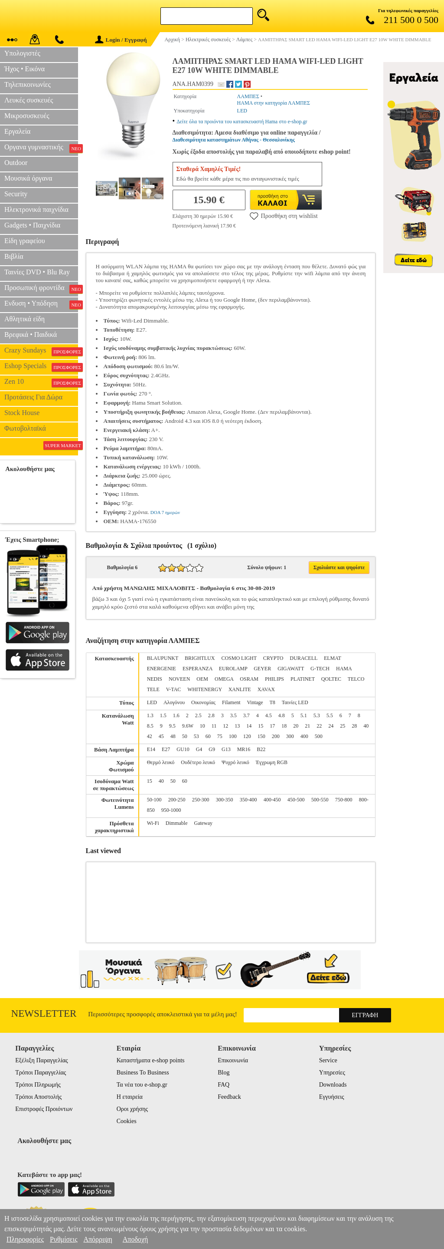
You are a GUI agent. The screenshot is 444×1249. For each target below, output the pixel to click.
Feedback (229, 1097)
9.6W (187, 726)
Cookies (127, 1121)
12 (225, 726)
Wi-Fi (153, 823)
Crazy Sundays (41, 351)
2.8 (211, 715)
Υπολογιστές (22, 53)
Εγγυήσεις (331, 1097)
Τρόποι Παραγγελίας (40, 1072)
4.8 (281, 715)
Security (15, 194)
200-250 (177, 800)
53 (196, 736)
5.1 (303, 715)
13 (237, 726)
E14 (151, 749)
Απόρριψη (97, 1239)
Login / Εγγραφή (121, 39)
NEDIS (154, 679)
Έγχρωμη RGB (271, 762)
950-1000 (171, 810)
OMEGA (224, 679)
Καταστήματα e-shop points (151, 1060)
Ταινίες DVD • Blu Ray (37, 272)
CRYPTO (273, 658)
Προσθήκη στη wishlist (284, 216)
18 (284, 726)
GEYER (262, 669)
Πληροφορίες (25, 1239)
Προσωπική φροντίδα (41, 288)
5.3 (316, 715)
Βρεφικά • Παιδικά (30, 334)
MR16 (244, 749)
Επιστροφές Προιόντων (43, 1109)
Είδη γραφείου (24, 240)
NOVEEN (179, 679)
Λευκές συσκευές (28, 100)
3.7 (246, 715)
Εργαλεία (17, 131)
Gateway (203, 823)
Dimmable (177, 823)
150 (261, 736)
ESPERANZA (197, 669)
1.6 (176, 715)
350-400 (248, 800)
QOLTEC (331, 679)
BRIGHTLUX (200, 658)
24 (330, 726)
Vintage (255, 702)
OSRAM (249, 679)
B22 (261, 749)
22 (319, 726)
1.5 (163, 715)
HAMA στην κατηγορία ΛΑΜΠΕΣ (273, 103)
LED (242, 111)
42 (149, 736)
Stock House (21, 412)
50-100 (154, 800)
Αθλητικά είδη (24, 319)
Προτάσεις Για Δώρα (33, 397)
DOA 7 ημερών (165, 512)
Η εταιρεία (130, 1097)
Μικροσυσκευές (26, 115)
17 (272, 726)
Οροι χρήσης (132, 1109)
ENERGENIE (161, 669)
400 (304, 736)
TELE (153, 689)
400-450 (272, 800)
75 (219, 736)
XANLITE (240, 689)
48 (173, 736)
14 (248, 726)
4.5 (268, 715)
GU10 (182, 749)
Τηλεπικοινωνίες (27, 84)
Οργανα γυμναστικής (41, 148)
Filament (231, 702)
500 (319, 736)
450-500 (296, 800)
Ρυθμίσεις (63, 1239)
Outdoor (15, 162)
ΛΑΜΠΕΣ (248, 96)
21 (307, 726)
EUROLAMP (233, 669)
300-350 (224, 800)
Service (328, 1060)
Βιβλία (13, 256)
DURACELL (303, 658)
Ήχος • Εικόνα (24, 69)
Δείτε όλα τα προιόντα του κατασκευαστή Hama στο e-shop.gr (241, 122)
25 (342, 726)
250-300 (200, 800)
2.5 (198, 715)
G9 (212, 749)
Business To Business (143, 1072)
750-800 (344, 800)
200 (276, 736)
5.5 (329, 715)
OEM (202, 679)
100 (233, 736)
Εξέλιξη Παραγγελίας (41, 1060)
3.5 (233, 715)
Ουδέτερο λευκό (198, 762)
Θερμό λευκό (161, 762)
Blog (223, 1072)
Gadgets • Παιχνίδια (32, 225)
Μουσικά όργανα (28, 178)
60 (208, 736)
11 (214, 726)
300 (290, 736)
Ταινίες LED (295, 702)
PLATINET (303, 679)
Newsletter (44, 1013)
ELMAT (332, 658)
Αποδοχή (135, 1239)
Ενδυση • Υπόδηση (41, 304)
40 (366, 726)
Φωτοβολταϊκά (25, 428)
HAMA (344, 669)
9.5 (172, 726)
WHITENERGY (204, 689)
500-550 (320, 800)
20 (295, 726)
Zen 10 (41, 382)
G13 (226, 749)
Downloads (333, 1084)
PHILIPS (274, 679)
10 (202, 726)
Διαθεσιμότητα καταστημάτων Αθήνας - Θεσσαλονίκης (234, 140)
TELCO (356, 679)
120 (247, 736)
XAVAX (266, 689)
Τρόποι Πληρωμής (38, 1084)
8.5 (150, 726)
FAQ (223, 1084)
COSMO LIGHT (238, 658)
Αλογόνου (174, 702)
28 (354, 726)
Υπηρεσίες (332, 1072)
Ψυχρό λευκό (235, 762)
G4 (199, 749)
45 (161, 736)
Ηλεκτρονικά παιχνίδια (36, 209)
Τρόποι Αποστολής (38, 1097)
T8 (272, 702)
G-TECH (320, 669)
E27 (166, 749)
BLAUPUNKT (162, 658)
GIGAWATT (291, 669)
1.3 (150, 715)
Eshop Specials (41, 367)
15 (260, 726)
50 (184, 736)
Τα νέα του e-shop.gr (142, 1084)
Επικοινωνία (233, 1060)
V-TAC (173, 689)
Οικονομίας (203, 702)
